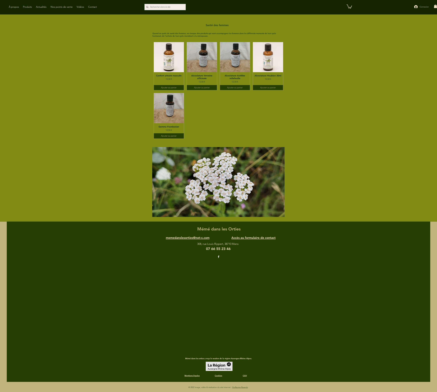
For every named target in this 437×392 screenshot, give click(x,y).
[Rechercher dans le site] (165, 7)
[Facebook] (218, 256)
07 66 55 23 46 (218, 249)
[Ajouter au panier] (169, 87)
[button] (27, 7)
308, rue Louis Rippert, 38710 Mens (218, 243)
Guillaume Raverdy (240, 387)
